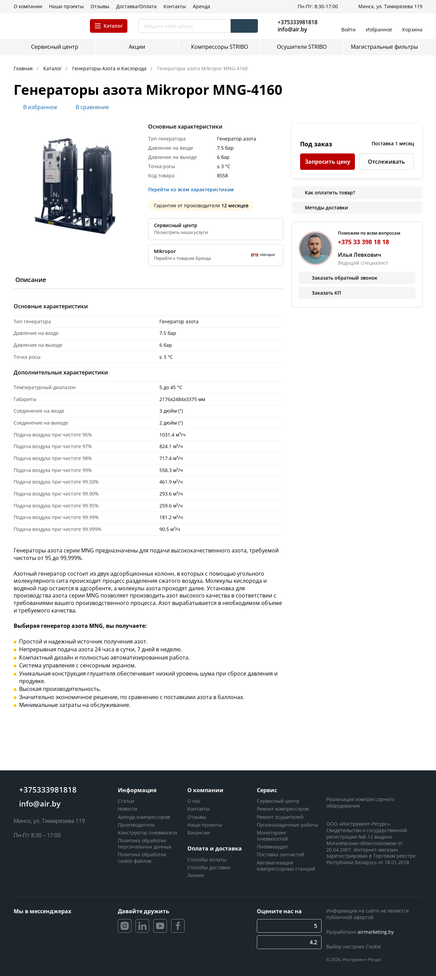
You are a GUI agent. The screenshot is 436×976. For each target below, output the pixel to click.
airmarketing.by (376, 932)
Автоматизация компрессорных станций (286, 865)
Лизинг (195, 875)
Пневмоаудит (272, 846)
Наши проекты (204, 825)
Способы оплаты (207, 859)
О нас (194, 801)
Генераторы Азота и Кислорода (110, 68)
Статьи (126, 801)
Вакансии (198, 832)
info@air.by (292, 29)
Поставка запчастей (280, 854)
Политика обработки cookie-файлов (142, 857)
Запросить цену (327, 161)
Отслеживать (386, 161)
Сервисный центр (278, 801)
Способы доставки (208, 867)
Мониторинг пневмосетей (272, 835)
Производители (136, 825)
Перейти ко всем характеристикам (193, 190)
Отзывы (196, 817)
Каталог (53, 68)
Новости (127, 808)
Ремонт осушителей (280, 817)
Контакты (198, 808)
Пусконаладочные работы (287, 825)
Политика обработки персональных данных (144, 843)
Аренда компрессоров (144, 817)
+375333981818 (297, 22)
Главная (24, 68)
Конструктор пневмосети (147, 832)
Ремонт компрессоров (283, 808)
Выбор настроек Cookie (353, 946)
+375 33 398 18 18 (363, 242)
